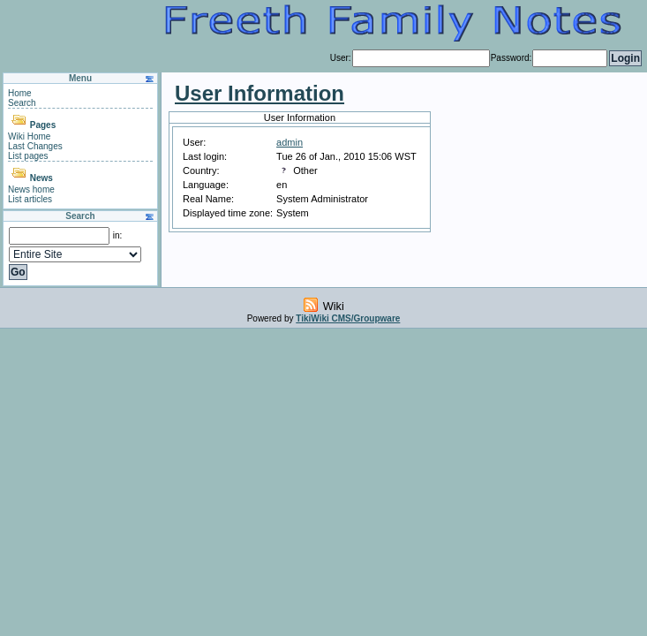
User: (340, 58)
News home (31, 189)
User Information (259, 93)
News (41, 178)
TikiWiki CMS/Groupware (348, 318)
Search (22, 103)
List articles (30, 199)
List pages (28, 156)
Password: (511, 58)
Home (20, 93)
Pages (43, 125)
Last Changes (35, 146)
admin (289, 142)
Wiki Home (29, 136)
